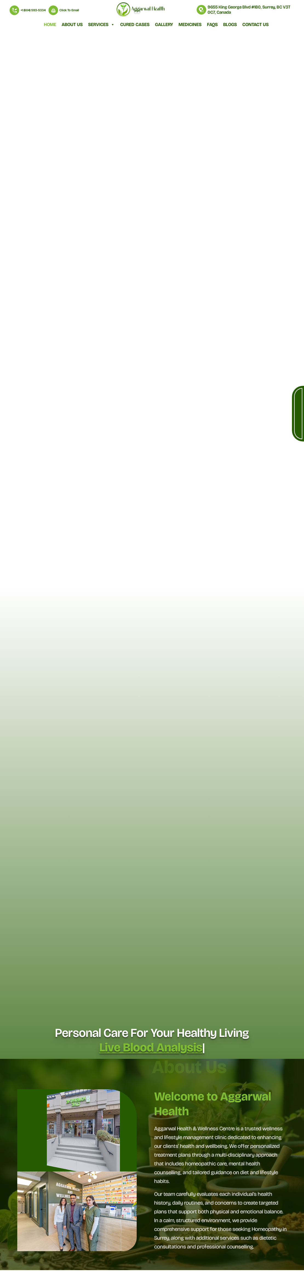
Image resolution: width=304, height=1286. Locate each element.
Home (50, 24)
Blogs (230, 24)
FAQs (212, 24)
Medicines (190, 24)
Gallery (164, 24)
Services (101, 24)
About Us (72, 24)
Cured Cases (135, 24)
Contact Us (255, 24)
